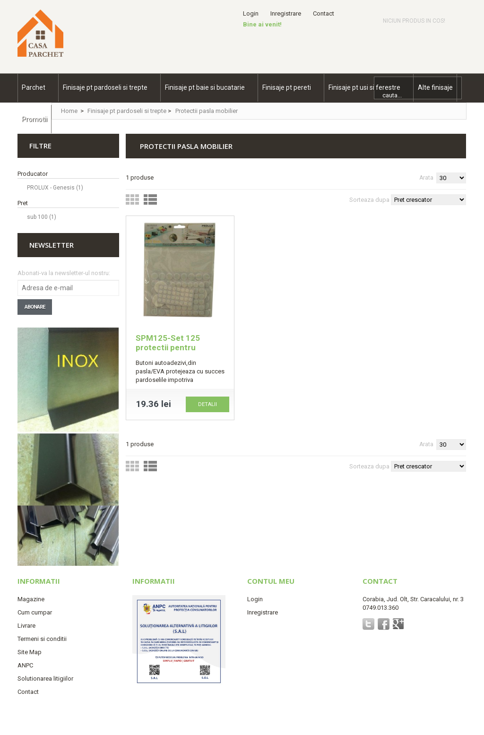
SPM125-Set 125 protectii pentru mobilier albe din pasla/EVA (168, 352)
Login (251, 13)
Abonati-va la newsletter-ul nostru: (63, 273)
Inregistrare (285, 13)
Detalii (207, 404)
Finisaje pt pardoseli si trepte (126, 110)
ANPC (25, 665)
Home (69, 110)
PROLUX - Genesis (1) (55, 187)
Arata (426, 177)
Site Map (29, 652)
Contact (323, 13)
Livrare (26, 625)
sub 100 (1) (41, 217)
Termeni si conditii (42, 638)
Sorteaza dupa (369, 199)
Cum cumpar (34, 612)
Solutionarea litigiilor (45, 678)
